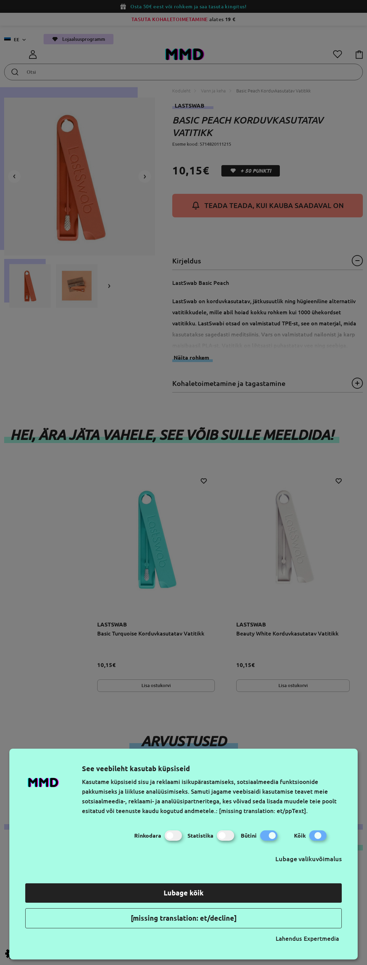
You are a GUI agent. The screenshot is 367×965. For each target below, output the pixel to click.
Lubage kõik (184, 893)
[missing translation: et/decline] (184, 918)
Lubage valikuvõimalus (308, 858)
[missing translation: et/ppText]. (263, 811)
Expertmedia (321, 938)
